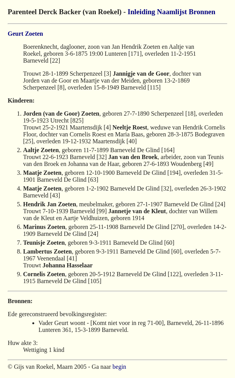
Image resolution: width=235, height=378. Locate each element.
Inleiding (141, 12)
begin (120, 366)
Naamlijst (172, 12)
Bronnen (202, 12)
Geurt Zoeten (25, 33)
